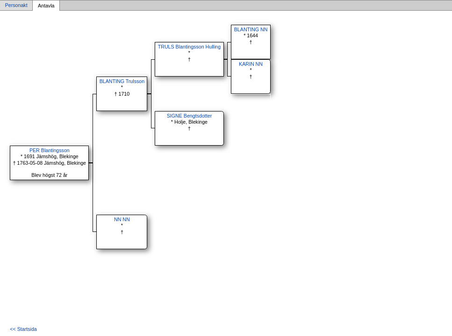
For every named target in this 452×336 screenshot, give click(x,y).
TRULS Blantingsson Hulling (189, 46)
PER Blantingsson (49, 150)
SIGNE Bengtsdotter (189, 116)
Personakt (16, 5)
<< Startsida (23, 329)
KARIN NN (251, 64)
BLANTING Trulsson (122, 81)
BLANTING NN (251, 29)
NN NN (122, 219)
